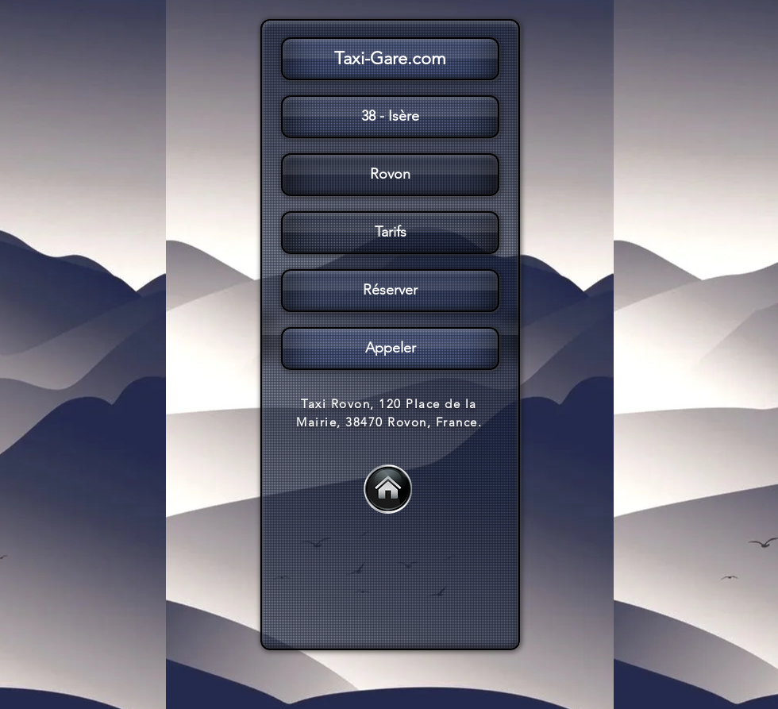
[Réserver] (390, 290)
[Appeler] (390, 348)
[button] (388, 232)
